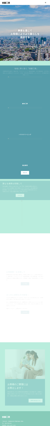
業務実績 (20, 195)
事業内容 (25, 172)
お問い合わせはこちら (36, 400)
